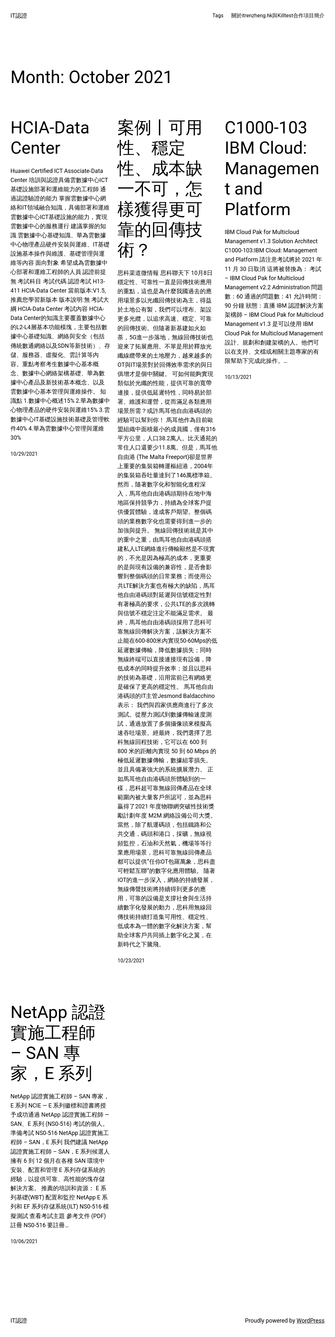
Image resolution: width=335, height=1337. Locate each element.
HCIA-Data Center (50, 138)
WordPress (311, 1320)
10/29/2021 (24, 454)
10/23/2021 (131, 961)
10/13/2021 (238, 377)
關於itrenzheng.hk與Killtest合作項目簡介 (278, 16)
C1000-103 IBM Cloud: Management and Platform (272, 168)
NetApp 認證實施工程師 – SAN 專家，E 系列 (58, 1042)
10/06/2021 (24, 1241)
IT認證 (18, 15)
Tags (217, 16)
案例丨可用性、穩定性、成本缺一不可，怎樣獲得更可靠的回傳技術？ (160, 189)
